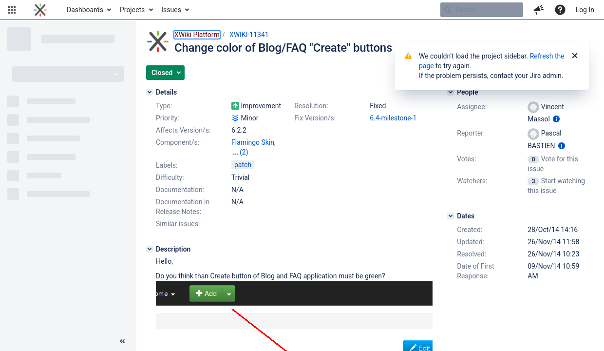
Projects (132, 10)
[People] (450, 92)
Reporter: (471, 133)
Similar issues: (178, 224)
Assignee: (472, 107)
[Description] (149, 249)
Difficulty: (170, 177)
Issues (171, 10)
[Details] (149, 92)
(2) (244, 152)
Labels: (166, 165)
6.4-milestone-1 (393, 118)
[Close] (575, 56)
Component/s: (177, 142)
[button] (12, 10)
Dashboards (85, 10)
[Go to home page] (40, 10)
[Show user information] (556, 119)
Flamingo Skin (252, 142)
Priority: (167, 118)
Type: (164, 106)
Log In (585, 10)
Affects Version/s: (183, 130)
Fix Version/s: (315, 118)
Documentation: (180, 190)
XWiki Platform (197, 35)
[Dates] (450, 216)
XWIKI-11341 (249, 35)
